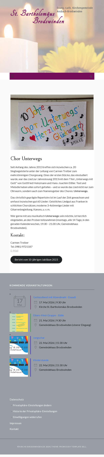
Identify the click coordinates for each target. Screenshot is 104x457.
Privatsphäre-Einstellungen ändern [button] (32, 405)
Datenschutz (17, 399)
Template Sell (78, 447)
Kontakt (14, 428)
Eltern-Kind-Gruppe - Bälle (48, 315)
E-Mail (14, 250)
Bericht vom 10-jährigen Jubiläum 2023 (36, 259)
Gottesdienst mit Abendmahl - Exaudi (54, 297)
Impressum (15, 423)
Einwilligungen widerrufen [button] (27, 417)
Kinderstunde (41, 360)
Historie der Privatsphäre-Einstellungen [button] (35, 411)
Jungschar (39, 337)
